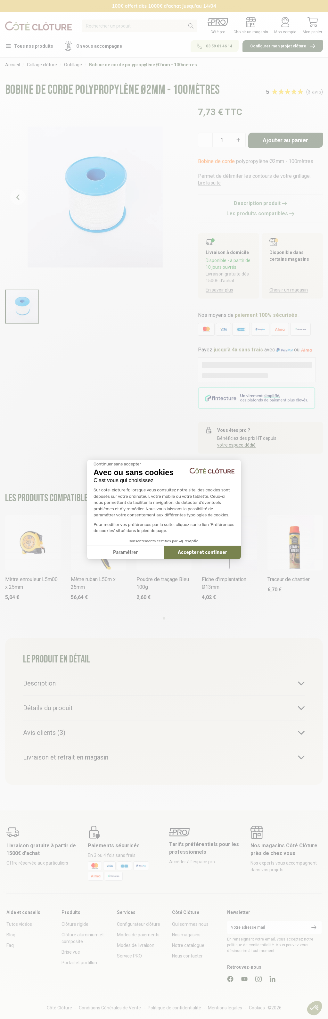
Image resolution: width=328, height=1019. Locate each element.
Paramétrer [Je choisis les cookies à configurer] (125, 552)
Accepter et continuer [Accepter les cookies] (202, 552)
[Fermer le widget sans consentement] (117, 464)
